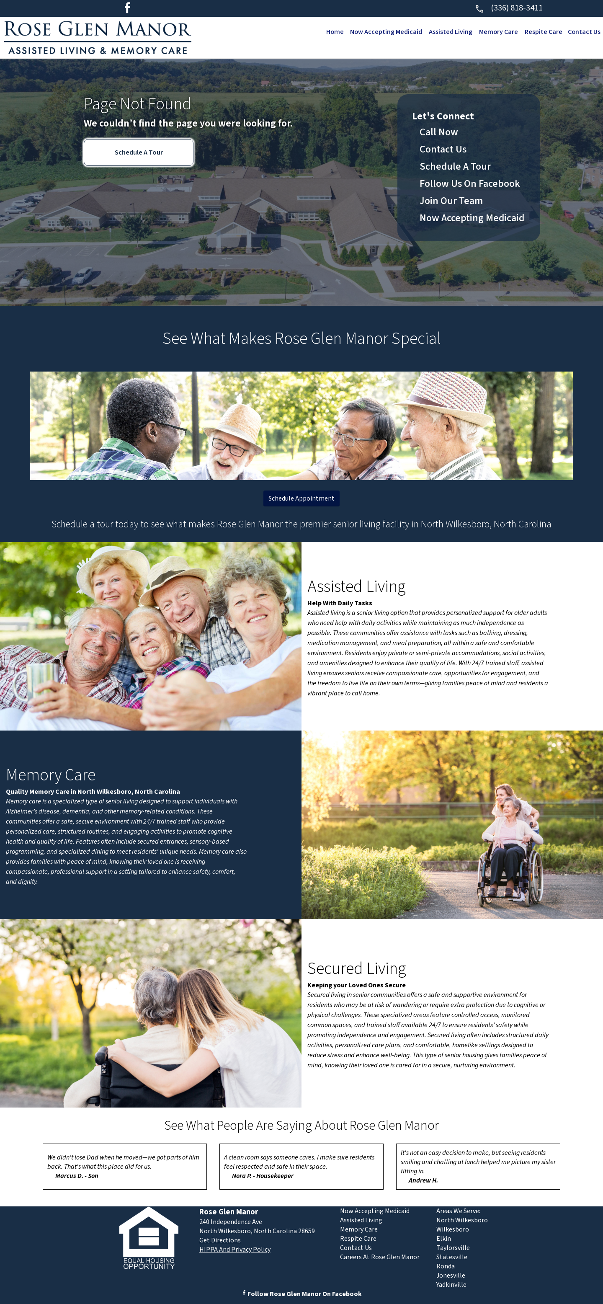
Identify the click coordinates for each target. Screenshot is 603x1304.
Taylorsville (453, 1247)
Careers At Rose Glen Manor (380, 1257)
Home (331, 31)
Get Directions (220, 1240)
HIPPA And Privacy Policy (235, 1249)
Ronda (445, 1266)
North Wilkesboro (462, 1220)
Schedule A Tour (139, 152)
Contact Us (583, 31)
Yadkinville (451, 1284)
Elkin (443, 1238)
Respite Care (542, 31)
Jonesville (450, 1275)
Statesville (451, 1257)
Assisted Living (448, 31)
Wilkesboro (452, 1229)
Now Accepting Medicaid (383, 31)
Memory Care (496, 31)
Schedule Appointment (301, 498)
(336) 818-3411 (508, 8)
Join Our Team (451, 201)
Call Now (439, 132)
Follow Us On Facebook (470, 183)
